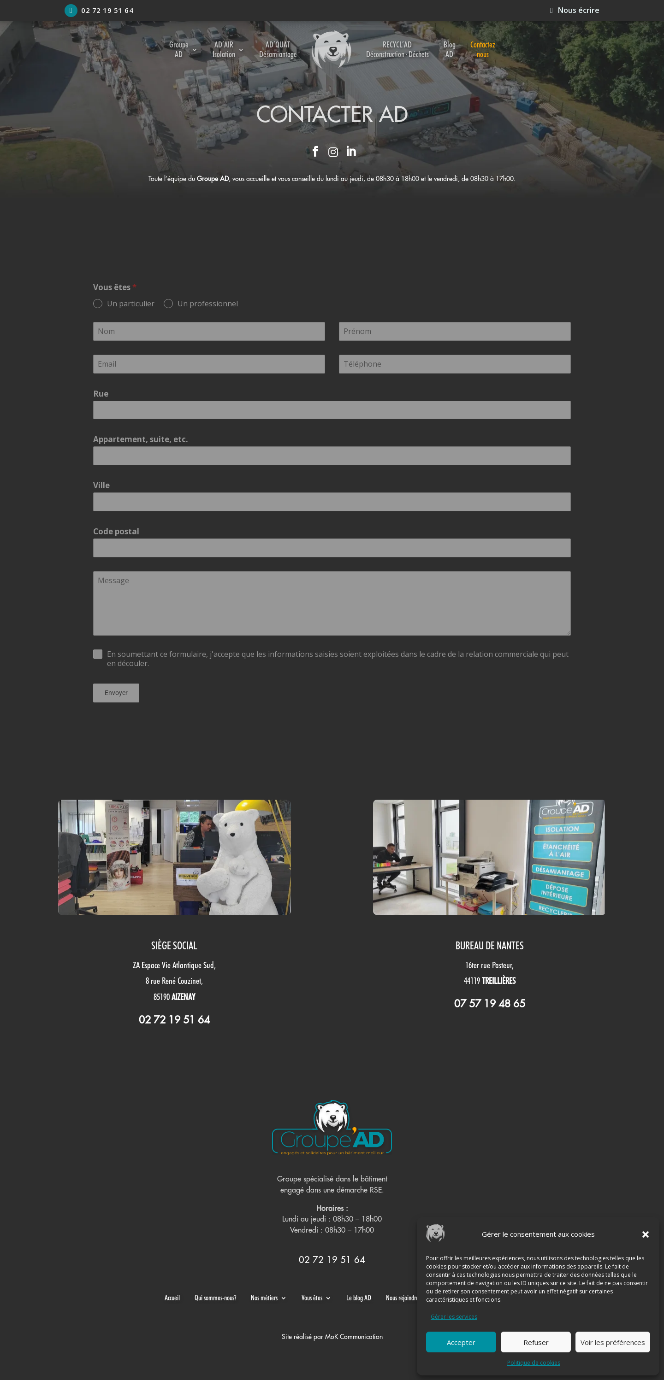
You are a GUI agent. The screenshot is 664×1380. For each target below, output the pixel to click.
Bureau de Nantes (490, 945)
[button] (645, 1234)
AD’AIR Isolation (224, 49)
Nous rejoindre (402, 1297)
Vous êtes (312, 1297)
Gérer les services (454, 1317)
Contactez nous (482, 49)
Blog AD (450, 49)
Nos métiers (264, 1297)
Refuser (536, 1342)
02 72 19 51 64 (99, 10)
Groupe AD (179, 49)
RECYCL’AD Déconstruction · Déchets (397, 49)
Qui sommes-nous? (215, 1297)
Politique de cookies (533, 1363)
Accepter (461, 1342)
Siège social (174, 945)
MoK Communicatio (352, 1337)
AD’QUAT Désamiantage (278, 49)
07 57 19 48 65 (489, 1003)
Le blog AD (358, 1297)
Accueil (172, 1297)
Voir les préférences (613, 1342)
